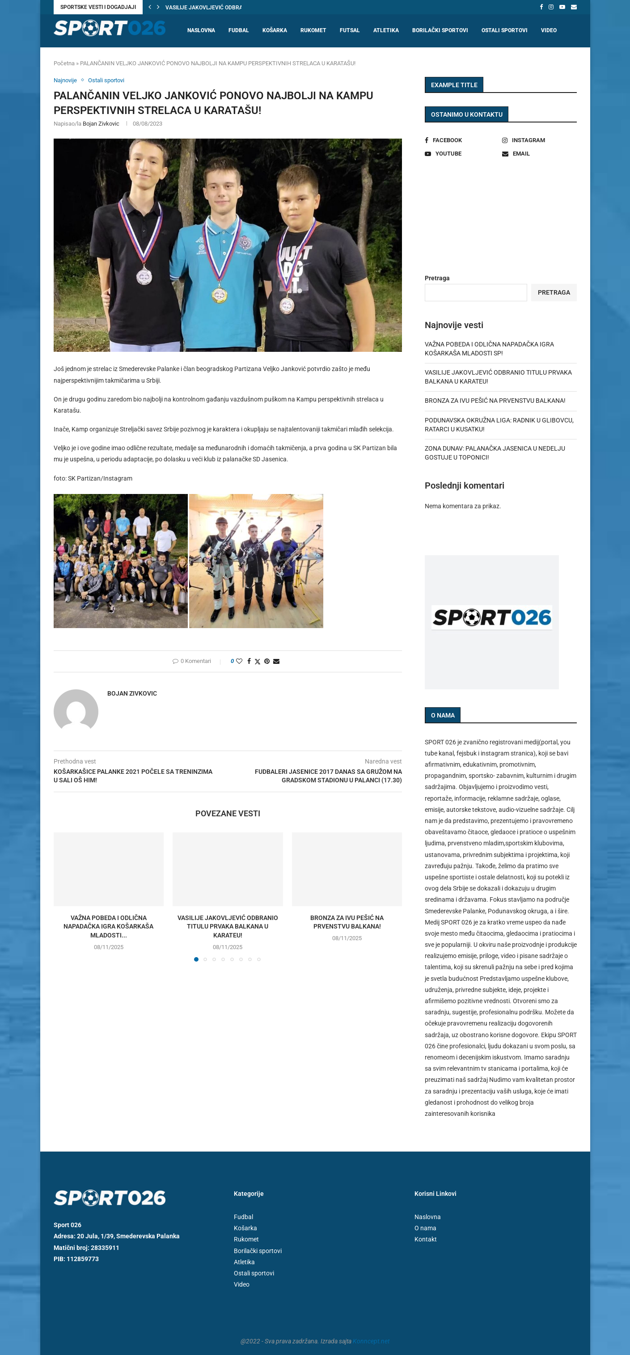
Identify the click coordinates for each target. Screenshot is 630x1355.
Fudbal (238, 30)
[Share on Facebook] (249, 661)
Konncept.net (371, 1341)
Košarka (274, 30)
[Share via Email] (276, 661)
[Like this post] (239, 661)
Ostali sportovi (505, 30)
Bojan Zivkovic (101, 123)
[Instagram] (551, 7)
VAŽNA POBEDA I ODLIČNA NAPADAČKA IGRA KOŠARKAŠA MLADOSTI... (108, 926)
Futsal (350, 30)
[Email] (574, 7)
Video (549, 30)
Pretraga (437, 278)
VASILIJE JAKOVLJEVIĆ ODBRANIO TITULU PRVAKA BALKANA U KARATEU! (228, 926)
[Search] (572, 65)
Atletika (386, 30)
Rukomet (313, 30)
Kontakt (425, 1239)
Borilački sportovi (440, 30)
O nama (425, 1228)
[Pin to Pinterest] (267, 661)
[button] (149, 7)
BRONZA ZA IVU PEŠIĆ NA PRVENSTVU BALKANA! (495, 400)
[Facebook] (541, 7)
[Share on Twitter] (257, 661)
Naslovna (201, 30)
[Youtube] (562, 7)
